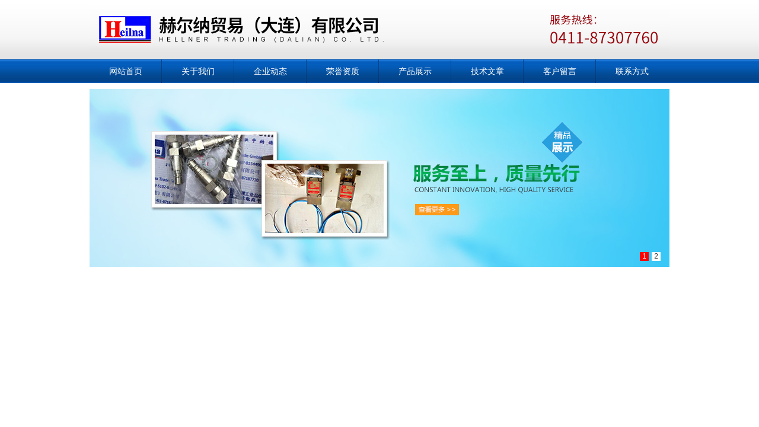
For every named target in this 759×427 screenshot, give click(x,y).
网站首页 (125, 71)
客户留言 (559, 71)
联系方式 (632, 71)
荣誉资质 (342, 71)
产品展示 (415, 71)
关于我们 (198, 71)
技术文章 (487, 71)
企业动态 (270, 71)
